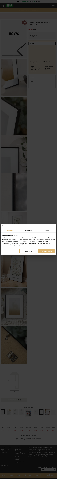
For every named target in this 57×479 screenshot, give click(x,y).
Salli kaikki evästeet (46, 251)
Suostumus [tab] (10, 230)
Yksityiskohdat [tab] (28, 230)
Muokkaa (28, 251)
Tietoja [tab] (47, 230)
